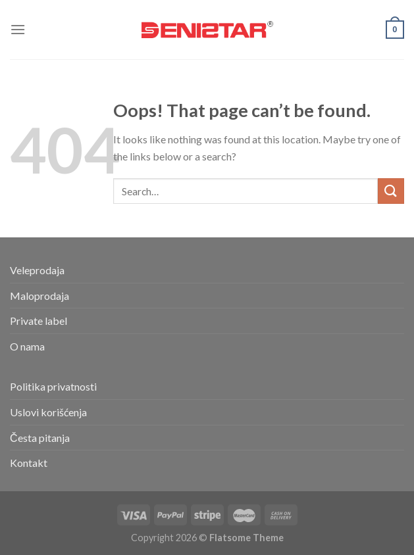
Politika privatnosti (53, 386)
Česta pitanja (40, 437)
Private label (38, 320)
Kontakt (28, 462)
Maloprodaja (39, 295)
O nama (27, 346)
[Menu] (18, 29)
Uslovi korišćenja (48, 412)
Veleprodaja (37, 270)
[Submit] (391, 191)
